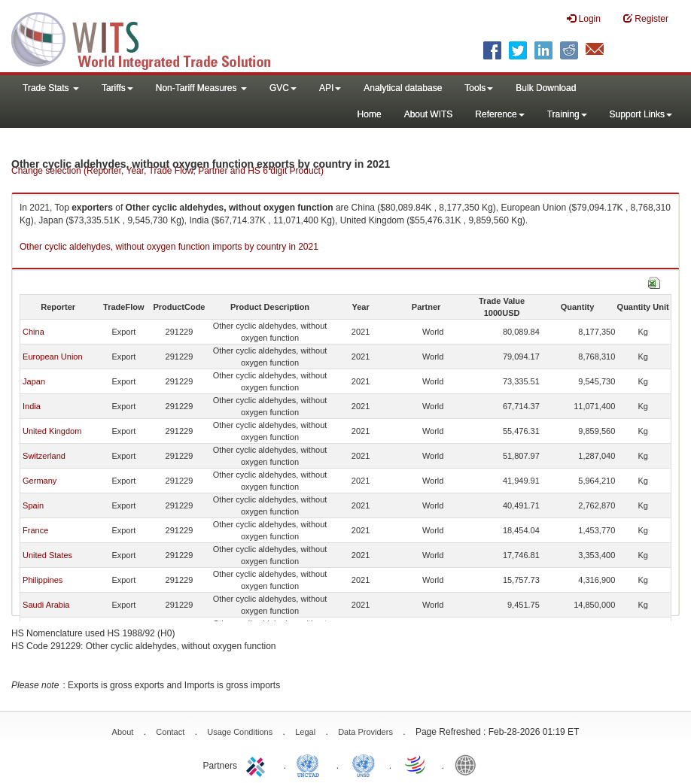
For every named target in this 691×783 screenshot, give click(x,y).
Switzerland (44, 455)
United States (47, 555)
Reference (499, 114)
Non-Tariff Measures (201, 88)
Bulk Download (546, 88)
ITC (258, 764)
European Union (53, 356)
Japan (34, 381)
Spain (33, 505)
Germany (39, 480)
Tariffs (117, 88)
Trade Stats (51, 88)
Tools (478, 88)
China (33, 331)
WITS (150, 37)
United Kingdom (52, 431)
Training (567, 114)
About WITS (428, 114)
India (32, 406)
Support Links (641, 114)
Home (370, 114)
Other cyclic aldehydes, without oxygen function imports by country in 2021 (169, 246)
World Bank (469, 764)
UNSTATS (364, 764)
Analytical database (403, 88)
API (330, 88)
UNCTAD (311, 764)
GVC (283, 88)
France (35, 530)
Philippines (42, 579)
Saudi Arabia (46, 604)
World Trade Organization (416, 764)
